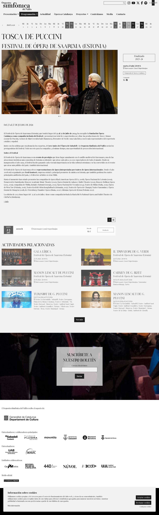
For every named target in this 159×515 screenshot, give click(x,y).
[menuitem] (129, 3)
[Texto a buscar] (115, 3)
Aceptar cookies (143, 497)
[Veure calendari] (113, 220)
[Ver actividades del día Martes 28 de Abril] (142, 25)
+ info (6, 201)
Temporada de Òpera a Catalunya (134, 73)
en (156, 3)
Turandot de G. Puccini (50, 294)
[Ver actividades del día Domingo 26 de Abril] (133, 25)
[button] (124, 3)
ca (150, 3)
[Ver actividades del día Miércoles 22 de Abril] (115, 25)
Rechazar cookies (143, 503)
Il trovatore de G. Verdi (131, 251)
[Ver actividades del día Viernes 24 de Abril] (124, 25)
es (153, 3)
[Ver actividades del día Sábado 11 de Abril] (67, 25)
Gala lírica (42, 251)
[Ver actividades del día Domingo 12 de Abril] (72, 25)
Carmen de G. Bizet (127, 272)
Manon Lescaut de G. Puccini (129, 296)
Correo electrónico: (79, 365)
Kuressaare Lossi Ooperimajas (135, 68)
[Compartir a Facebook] (127, 80)
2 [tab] (60, 116)
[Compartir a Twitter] (124, 80)
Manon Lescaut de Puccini (54, 272)
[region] (60, 83)
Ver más (79, 319)
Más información (14, 505)
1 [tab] (58, 116)
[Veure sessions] (109, 220)
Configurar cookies (145, 506)
